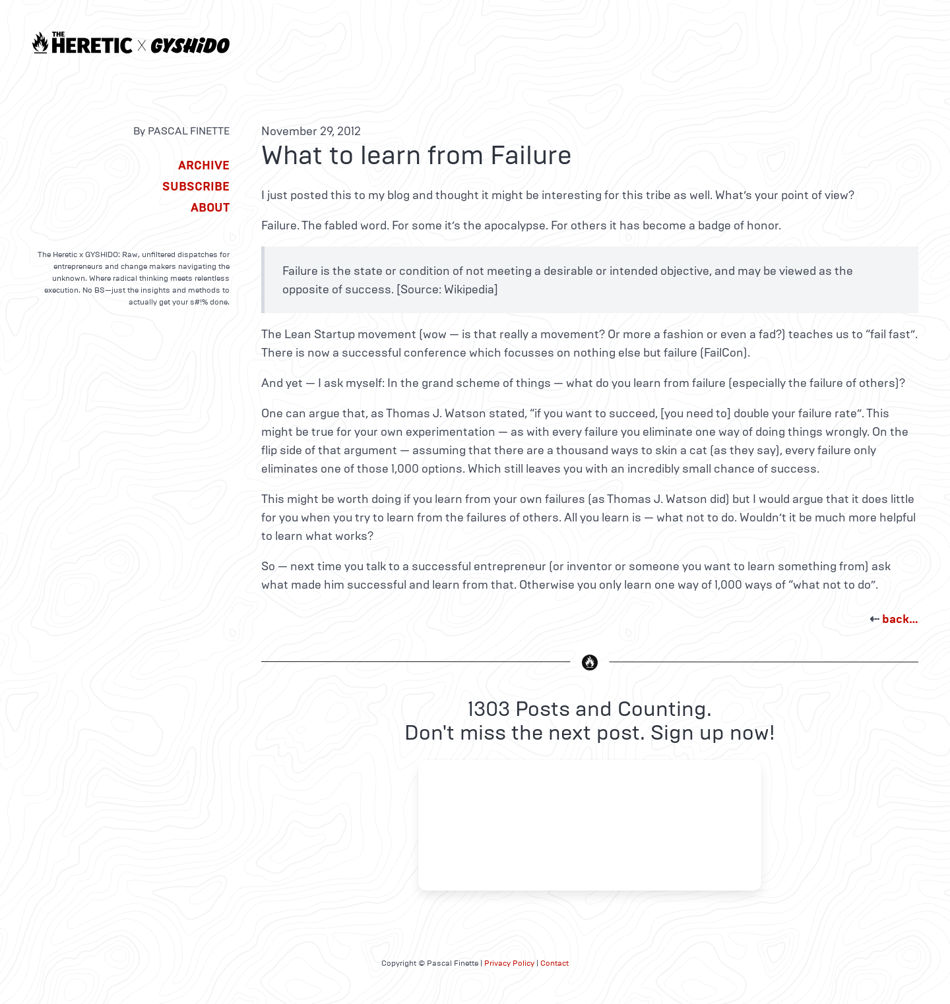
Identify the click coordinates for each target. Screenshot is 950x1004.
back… (900, 619)
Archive (204, 165)
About (210, 207)
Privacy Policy (509, 963)
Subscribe (196, 186)
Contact (554, 963)
